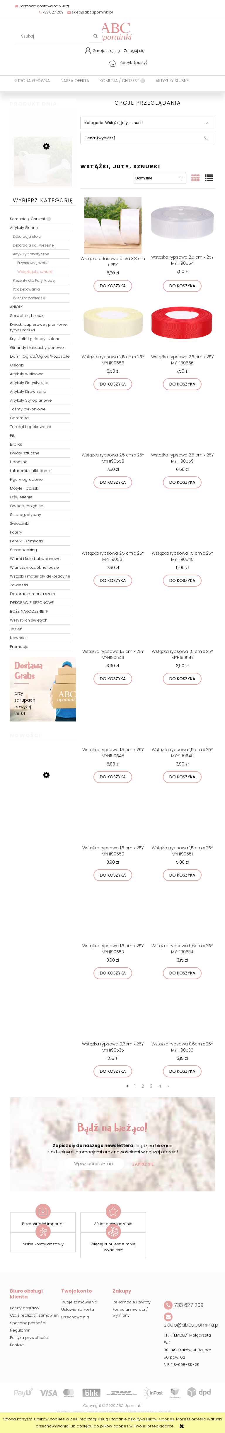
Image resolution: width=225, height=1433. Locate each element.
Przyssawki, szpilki (32, 262)
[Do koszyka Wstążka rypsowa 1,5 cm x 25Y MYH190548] (112, 777)
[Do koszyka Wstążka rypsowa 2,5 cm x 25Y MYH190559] (182, 482)
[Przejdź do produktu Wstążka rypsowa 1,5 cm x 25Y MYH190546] (112, 619)
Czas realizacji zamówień (34, 1315)
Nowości (18, 638)
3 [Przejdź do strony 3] (151, 1086)
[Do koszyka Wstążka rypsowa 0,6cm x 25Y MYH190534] (182, 973)
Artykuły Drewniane (28, 391)
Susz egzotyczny (25, 514)
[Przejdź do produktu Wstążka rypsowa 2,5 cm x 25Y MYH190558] (112, 422)
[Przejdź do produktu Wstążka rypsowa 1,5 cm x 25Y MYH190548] (112, 717)
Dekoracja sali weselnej (33, 245)
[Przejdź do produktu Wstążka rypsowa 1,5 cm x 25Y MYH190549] (182, 717)
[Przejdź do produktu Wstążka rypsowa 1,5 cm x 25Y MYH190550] (112, 815)
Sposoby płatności (28, 1323)
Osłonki (17, 365)
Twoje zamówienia (79, 1302)
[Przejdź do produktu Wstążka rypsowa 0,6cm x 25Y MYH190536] (182, 1011)
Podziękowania (26, 289)
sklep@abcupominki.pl (90, 12)
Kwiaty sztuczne (25, 453)
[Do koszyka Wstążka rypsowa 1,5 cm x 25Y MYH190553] (112, 973)
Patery (16, 532)
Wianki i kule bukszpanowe (35, 558)
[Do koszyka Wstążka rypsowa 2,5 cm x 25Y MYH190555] (112, 384)
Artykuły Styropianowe (31, 400)
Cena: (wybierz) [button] (99, 138)
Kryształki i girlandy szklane (35, 339)
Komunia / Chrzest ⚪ (30, 219)
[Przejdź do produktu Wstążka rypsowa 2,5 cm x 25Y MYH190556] (182, 324)
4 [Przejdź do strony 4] (159, 1086)
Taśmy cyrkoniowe (28, 409)
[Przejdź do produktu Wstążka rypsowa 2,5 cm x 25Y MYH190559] (182, 422)
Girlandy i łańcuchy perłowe (37, 347)
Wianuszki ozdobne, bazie (34, 567)
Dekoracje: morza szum (32, 594)
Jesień (16, 629)
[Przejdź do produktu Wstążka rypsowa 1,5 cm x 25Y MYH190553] (112, 913)
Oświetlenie (21, 497)
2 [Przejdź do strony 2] (143, 1086)
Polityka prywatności (29, 1337)
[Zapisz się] (143, 1164)
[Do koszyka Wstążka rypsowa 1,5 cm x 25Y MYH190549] (182, 777)
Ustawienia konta (77, 1309)
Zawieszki (19, 585)
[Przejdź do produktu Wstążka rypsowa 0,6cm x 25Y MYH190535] (112, 1011)
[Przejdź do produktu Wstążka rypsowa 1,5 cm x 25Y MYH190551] (182, 815)
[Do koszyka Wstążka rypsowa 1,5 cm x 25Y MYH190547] (182, 679)
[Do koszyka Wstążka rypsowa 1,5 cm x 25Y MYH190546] (112, 679)
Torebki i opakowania (30, 426)
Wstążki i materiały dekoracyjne (40, 576)
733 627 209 (51, 12)
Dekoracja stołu (27, 236)
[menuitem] (32, 81)
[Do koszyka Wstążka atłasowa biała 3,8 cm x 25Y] (112, 286)
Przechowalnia (75, 1317)
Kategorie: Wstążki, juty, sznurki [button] (113, 122)
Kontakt (17, 1345)
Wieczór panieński (29, 298)
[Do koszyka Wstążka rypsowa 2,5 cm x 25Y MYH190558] (112, 482)
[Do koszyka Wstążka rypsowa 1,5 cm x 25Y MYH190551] (182, 875)
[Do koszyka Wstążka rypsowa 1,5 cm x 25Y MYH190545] (182, 581)
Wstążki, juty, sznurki (34, 271)
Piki (13, 435)
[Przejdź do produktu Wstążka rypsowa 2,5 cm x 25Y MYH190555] (112, 324)
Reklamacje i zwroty (131, 1302)
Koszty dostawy (24, 1308)
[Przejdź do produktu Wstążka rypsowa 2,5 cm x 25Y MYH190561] (112, 521)
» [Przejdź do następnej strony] (168, 1086)
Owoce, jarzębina (26, 506)
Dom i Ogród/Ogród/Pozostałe (40, 356)
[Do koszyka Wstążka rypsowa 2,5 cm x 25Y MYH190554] (182, 286)
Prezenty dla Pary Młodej (34, 280)
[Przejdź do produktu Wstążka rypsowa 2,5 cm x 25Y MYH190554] (182, 224)
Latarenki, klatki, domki (30, 470)
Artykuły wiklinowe (27, 374)
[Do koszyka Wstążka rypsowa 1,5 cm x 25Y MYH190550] (112, 875)
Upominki (19, 462)
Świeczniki (19, 523)
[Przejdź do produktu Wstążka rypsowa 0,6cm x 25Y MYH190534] (182, 913)
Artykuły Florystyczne (29, 383)
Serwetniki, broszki (27, 315)
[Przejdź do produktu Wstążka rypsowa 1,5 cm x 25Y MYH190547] (182, 619)
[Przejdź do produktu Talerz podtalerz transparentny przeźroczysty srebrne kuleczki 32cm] (43, 806)
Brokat (16, 444)
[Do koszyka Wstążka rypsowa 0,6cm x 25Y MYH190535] (112, 1071)
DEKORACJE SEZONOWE (32, 602)
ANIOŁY (16, 307)
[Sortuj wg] (160, 178)
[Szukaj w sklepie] (53, 36)
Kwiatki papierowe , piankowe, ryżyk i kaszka (38, 327)
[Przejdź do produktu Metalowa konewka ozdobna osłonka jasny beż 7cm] (43, 174)
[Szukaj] (95, 36)
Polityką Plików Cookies (152, 1419)
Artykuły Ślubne (24, 227)
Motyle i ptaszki (24, 488)
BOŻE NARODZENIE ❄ (29, 611)
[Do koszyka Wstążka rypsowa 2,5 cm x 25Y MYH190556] (182, 384)
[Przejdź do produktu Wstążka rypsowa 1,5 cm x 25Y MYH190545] (182, 521)
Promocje (19, 646)
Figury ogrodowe (26, 479)
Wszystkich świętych (28, 620)
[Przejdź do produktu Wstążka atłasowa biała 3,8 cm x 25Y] (112, 225)
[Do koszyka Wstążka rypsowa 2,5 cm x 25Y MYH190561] (112, 581)
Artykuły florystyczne (31, 254)
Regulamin (20, 1330)
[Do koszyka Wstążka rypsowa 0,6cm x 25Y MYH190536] (182, 1071)
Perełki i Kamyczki (26, 541)
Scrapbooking (23, 550)
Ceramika (19, 418)
